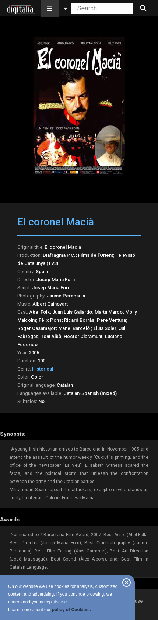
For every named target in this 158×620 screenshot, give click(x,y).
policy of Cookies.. (71, 609)
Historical (42, 369)
